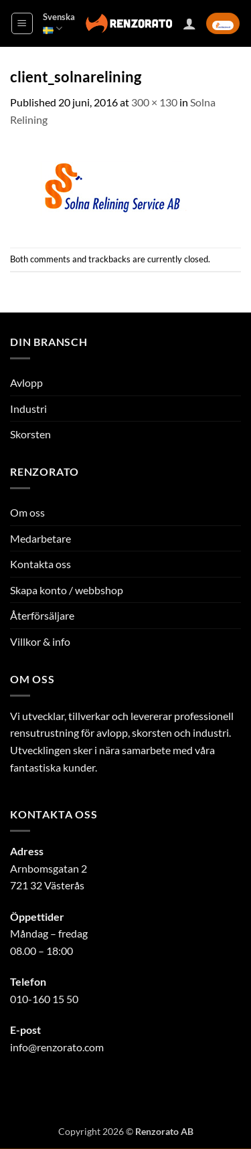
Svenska (59, 23)
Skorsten (30, 434)
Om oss (27, 512)
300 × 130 (154, 102)
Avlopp (26, 382)
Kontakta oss (40, 563)
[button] (22, 23)
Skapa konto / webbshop (66, 590)
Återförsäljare (42, 615)
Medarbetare (40, 538)
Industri (28, 408)
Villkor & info (40, 641)
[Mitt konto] (189, 23)
